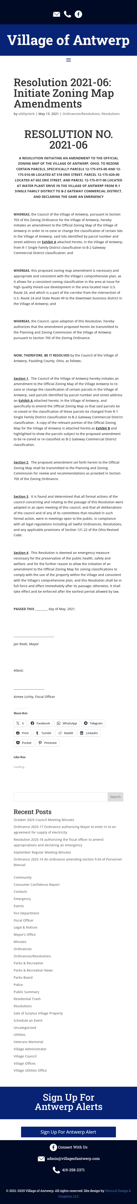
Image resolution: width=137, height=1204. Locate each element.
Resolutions (111, 113)
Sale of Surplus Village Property (38, 1013)
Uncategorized (25, 1027)
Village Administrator (30, 1049)
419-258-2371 (69, 1169)
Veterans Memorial (28, 1042)
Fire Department (26, 913)
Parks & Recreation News (33, 970)
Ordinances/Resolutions (81, 113)
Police (18, 984)
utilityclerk (26, 113)
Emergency (22, 898)
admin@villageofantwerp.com (68, 1158)
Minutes (20, 941)
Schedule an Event (28, 1020)
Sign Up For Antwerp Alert (68, 1132)
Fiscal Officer (24, 920)
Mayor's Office (25, 934)
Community (22, 877)
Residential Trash (27, 999)
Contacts (20, 891)
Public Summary (26, 992)
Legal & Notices (25, 927)
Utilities (19, 1034)
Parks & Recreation (28, 963)
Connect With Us (68, 1147)
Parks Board (23, 977)
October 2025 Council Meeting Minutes (44, 820)
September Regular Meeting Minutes (42, 852)
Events (19, 906)
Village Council (25, 1056)
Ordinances (23, 949)
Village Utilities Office (30, 1070)
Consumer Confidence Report (36, 884)
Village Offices (25, 1063)
